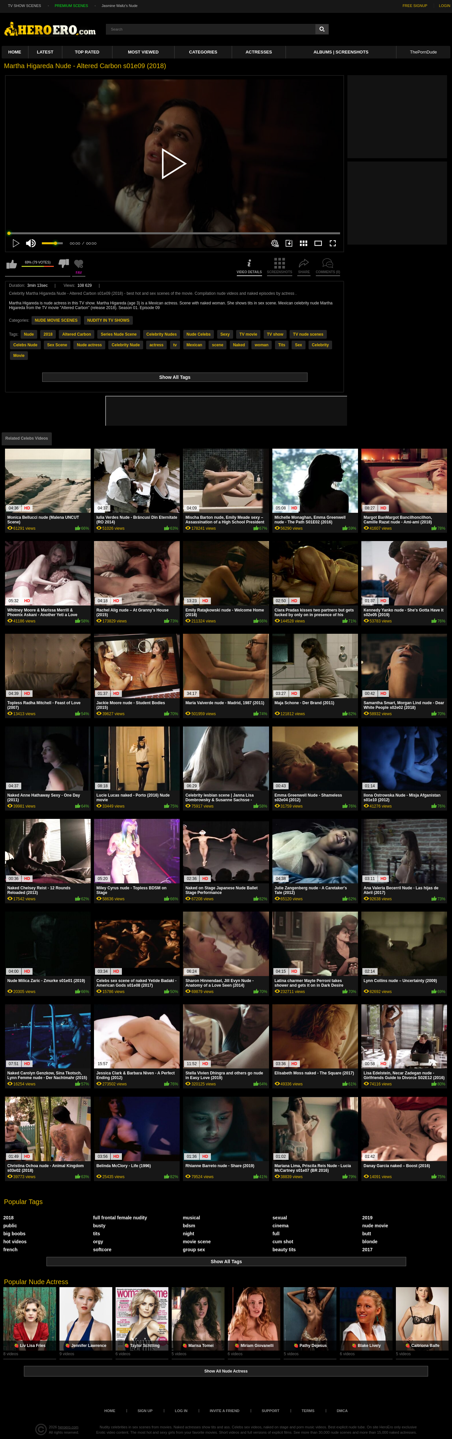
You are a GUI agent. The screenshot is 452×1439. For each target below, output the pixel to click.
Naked (239, 345)
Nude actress (89, 345)
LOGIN (444, 6)
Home (14, 52)
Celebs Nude (25, 345)
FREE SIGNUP (415, 6)
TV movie (248, 334)
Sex (298, 345)
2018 (48, 334)
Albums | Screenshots (341, 52)
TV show (275, 334)
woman (261, 345)
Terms (308, 1411)
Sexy (225, 334)
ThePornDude (423, 52)
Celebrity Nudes (161, 334)
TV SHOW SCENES (24, 6)
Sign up (144, 1411)
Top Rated (87, 52)
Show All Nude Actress (225, 1371)
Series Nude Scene (118, 334)
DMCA (342, 1411)
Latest (45, 52)
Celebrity (320, 345)
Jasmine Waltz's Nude (119, 6)
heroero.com (68, 1427)
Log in (181, 1411)
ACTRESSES (258, 52)
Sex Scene (57, 345)
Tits (281, 345)
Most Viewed (143, 52)
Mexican (194, 345)
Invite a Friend (224, 1411)
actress (156, 345)
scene (217, 345)
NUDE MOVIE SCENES (56, 320)
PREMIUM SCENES (71, 6)
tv (175, 345)
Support (270, 1411)
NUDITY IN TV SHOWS (108, 320)
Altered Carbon (76, 334)
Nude (29, 334)
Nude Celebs (199, 334)
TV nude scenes (308, 334)
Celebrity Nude (126, 345)
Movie (19, 355)
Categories (203, 52)
